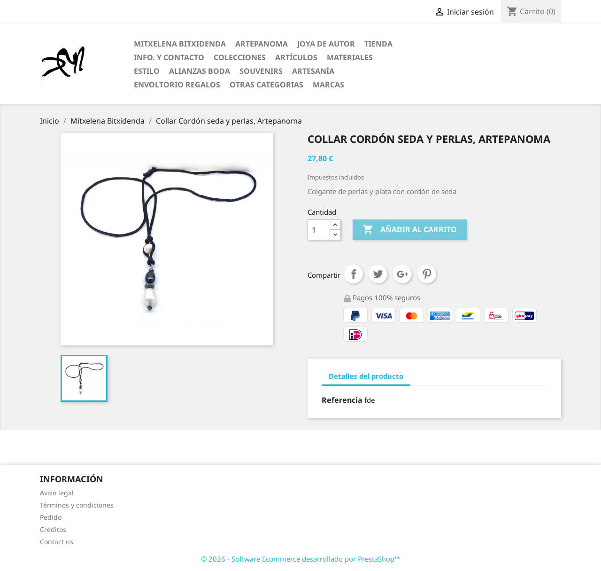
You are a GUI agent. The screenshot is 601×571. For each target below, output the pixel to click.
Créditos (53, 529)
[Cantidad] (319, 229)
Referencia (342, 400)
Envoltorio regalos (177, 84)
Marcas (328, 84)
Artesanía (313, 71)
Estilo (147, 71)
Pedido (51, 517)
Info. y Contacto (169, 57)
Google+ (402, 274)
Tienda (378, 44)
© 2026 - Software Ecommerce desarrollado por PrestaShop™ (300, 558)
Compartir (353, 274)
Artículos (296, 57)
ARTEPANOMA (261, 44)
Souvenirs (261, 71)
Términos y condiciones (77, 505)
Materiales (350, 57)
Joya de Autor (326, 44)
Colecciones (240, 57)
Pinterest (426, 274)
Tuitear (378, 274)
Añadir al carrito (409, 230)
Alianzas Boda (199, 71)
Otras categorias (266, 84)
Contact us (56, 541)
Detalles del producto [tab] (366, 376)
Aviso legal (57, 492)
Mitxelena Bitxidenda (180, 44)
